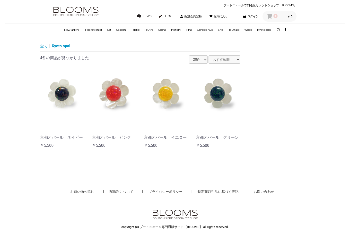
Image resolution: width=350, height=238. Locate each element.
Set (109, 29)
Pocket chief (93, 29)
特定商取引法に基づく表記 (218, 192)
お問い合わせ (264, 192)
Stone (162, 29)
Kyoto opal (264, 29)
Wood (248, 29)
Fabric (135, 29)
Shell (221, 29)
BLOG (166, 16)
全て (44, 46)
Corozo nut (205, 29)
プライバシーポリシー (166, 192)
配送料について (121, 192)
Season (121, 29)
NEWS (144, 16)
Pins (189, 29)
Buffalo (234, 29)
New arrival (72, 29)
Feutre (148, 29)
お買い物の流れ (82, 192)
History (176, 29)
